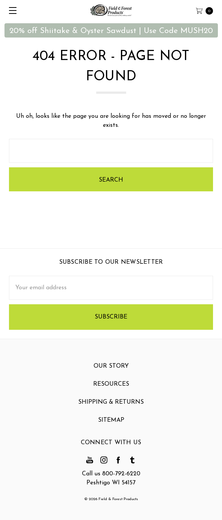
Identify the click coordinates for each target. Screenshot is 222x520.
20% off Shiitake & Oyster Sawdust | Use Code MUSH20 (111, 31)
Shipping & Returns (111, 405)
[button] (111, 30)
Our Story (111, 369)
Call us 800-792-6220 (111, 474)
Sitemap (111, 423)
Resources (111, 387)
